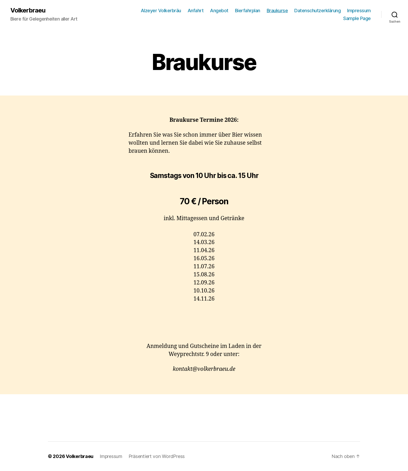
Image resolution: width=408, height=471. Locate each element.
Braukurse (277, 10)
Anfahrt (196, 10)
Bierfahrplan (247, 10)
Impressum (359, 10)
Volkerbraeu (27, 10)
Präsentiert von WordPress (157, 456)
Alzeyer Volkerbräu (161, 10)
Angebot (219, 10)
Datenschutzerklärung (317, 10)
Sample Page (357, 18)
